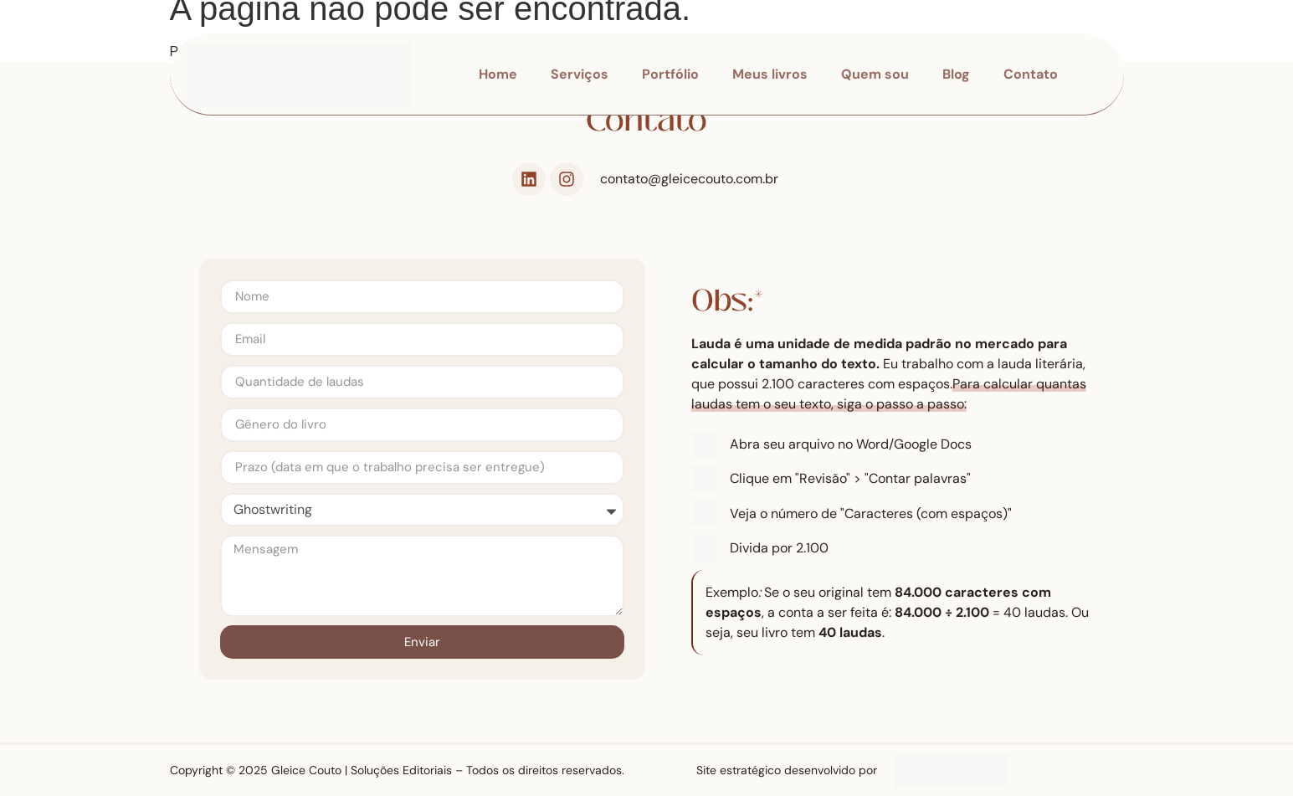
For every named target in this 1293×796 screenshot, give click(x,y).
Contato (1030, 74)
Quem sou (875, 74)
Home (498, 74)
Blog (956, 74)
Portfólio (670, 74)
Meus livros (770, 74)
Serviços (579, 74)
